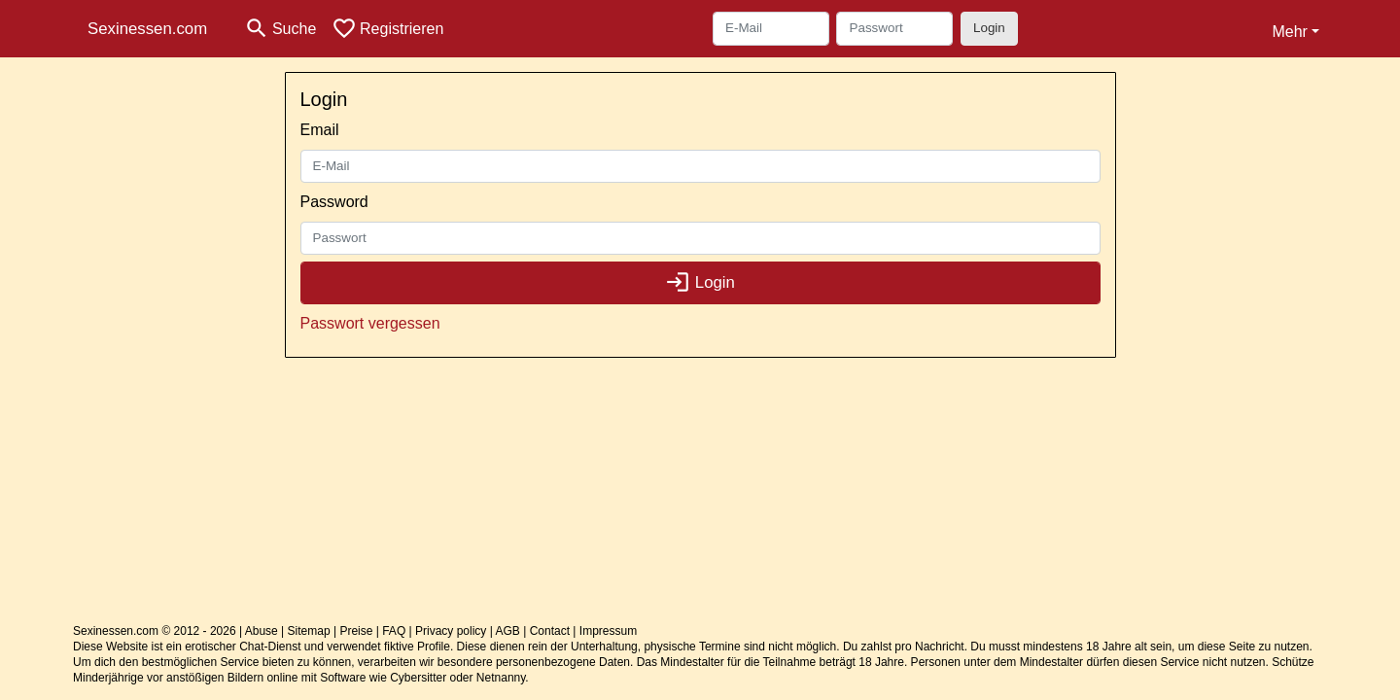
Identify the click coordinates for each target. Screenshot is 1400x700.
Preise (355, 631)
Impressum (608, 631)
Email (319, 130)
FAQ (393, 631)
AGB (508, 631)
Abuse (261, 631)
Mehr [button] (1289, 31)
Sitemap (309, 631)
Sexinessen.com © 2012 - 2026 (154, 631)
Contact (550, 631)
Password (334, 201)
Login (989, 27)
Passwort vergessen (370, 323)
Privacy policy (450, 631)
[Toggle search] (280, 28)
